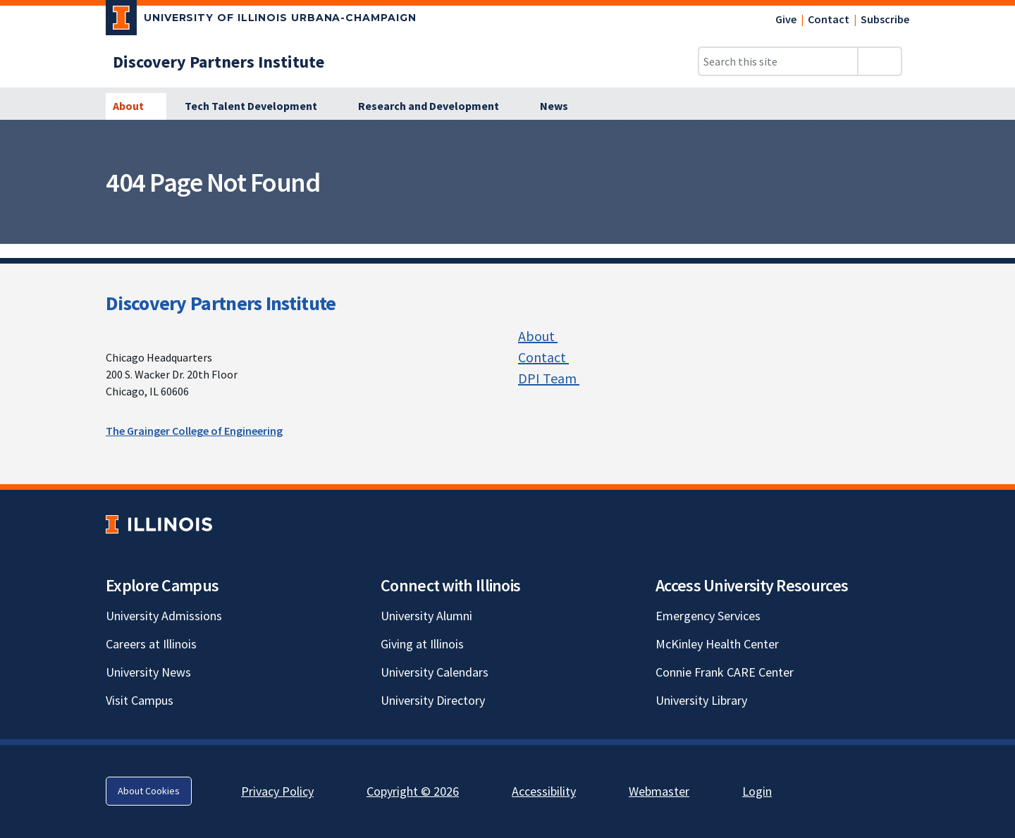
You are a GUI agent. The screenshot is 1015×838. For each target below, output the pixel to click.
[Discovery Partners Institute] (218, 62)
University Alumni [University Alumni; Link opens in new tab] (426, 616)
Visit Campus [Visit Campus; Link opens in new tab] (139, 700)
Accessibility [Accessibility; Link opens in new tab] (544, 791)
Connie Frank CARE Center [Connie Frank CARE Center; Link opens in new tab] (725, 672)
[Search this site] (778, 61)
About (545, 336)
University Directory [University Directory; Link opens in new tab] (433, 700)
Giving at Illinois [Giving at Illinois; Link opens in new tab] (422, 644)
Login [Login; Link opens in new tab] (757, 791)
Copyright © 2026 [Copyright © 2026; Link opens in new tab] (413, 791)
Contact (828, 19)
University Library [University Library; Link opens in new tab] (701, 700)
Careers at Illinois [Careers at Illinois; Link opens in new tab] (151, 644)
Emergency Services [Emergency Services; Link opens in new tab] (708, 616)
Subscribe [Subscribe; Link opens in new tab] (885, 19)
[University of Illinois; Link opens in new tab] (159, 524)
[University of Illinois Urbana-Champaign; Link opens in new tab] (261, 20)
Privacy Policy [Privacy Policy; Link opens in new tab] (277, 791)
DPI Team (555, 378)
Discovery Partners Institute (221, 303)
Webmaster (659, 791)
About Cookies (149, 790)
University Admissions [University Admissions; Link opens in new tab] (164, 616)
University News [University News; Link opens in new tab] (148, 672)
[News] (554, 106)
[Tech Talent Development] (259, 106)
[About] (136, 106)
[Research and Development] (436, 106)
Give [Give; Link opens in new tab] (785, 19)
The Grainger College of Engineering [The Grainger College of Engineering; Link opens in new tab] (194, 431)
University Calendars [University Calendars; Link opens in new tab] (434, 672)
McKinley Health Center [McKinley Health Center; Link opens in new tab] (717, 644)
